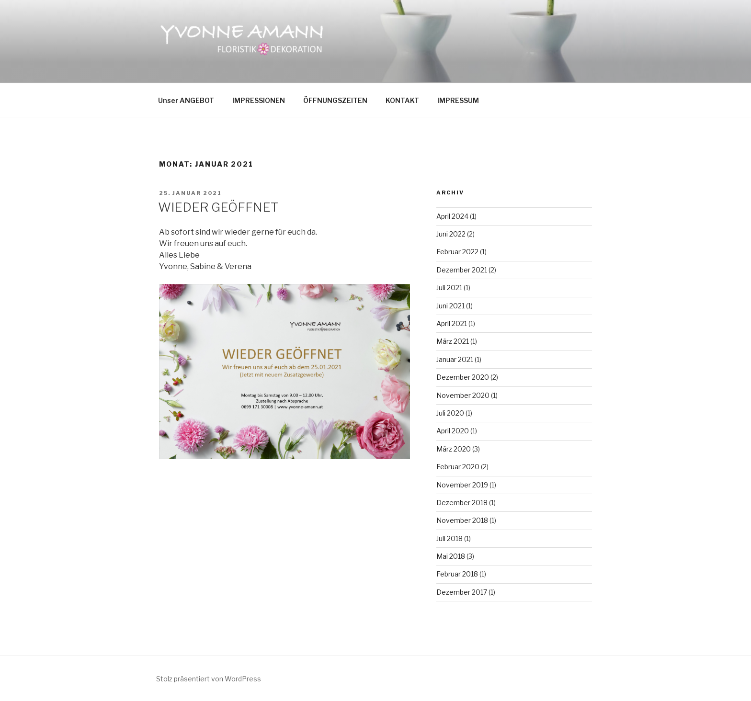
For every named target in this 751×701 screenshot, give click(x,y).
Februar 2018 (457, 574)
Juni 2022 (451, 234)
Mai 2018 (450, 556)
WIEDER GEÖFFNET (218, 207)
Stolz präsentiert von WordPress (208, 679)
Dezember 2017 (461, 592)
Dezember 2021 (461, 270)
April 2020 (452, 431)
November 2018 (462, 520)
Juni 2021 (450, 306)
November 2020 (462, 395)
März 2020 (453, 449)
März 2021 (452, 341)
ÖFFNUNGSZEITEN (335, 100)
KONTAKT (402, 100)
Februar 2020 (457, 467)
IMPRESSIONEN (258, 100)
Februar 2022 (457, 252)
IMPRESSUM (458, 100)
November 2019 (462, 485)
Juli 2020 (450, 413)
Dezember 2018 (462, 502)
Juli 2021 (449, 287)
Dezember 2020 (462, 377)
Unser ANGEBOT (186, 100)
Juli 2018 (449, 538)
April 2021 (451, 323)
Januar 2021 (454, 359)
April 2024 (452, 216)
